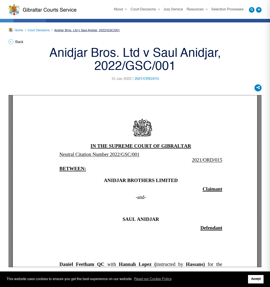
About (119, 9)
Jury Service (173, 9)
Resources (195, 9)
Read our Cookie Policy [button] (153, 279)
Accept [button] (256, 279)
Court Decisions (144, 9)
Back (15, 42)
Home (19, 30)
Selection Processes (227, 9)
